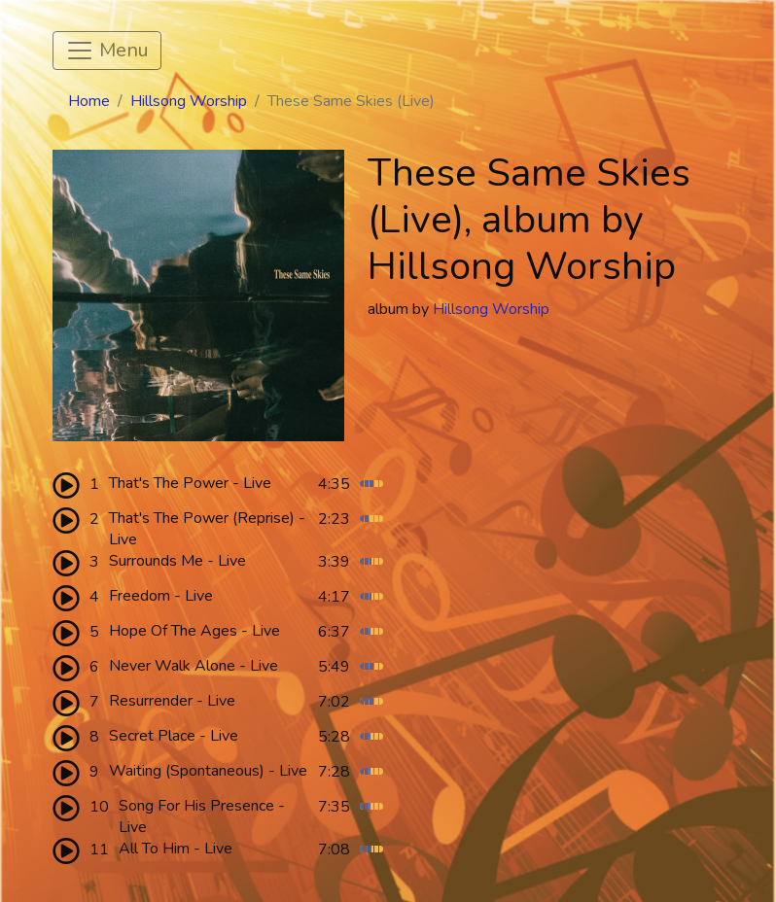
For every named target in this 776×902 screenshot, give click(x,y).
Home (89, 101)
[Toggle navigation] (107, 50)
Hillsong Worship (188, 101)
